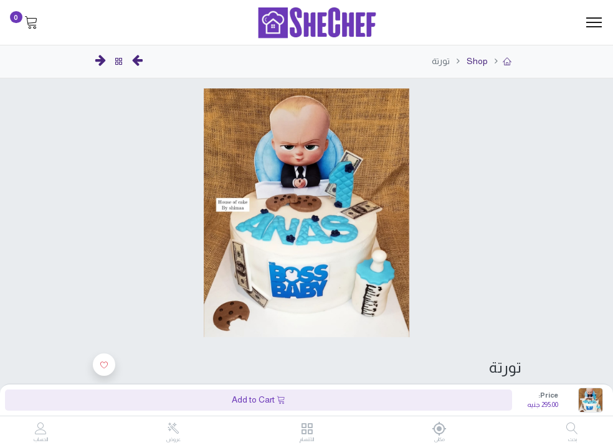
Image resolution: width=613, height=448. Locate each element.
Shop (476, 61)
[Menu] (594, 22)
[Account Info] (41, 429)
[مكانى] (439, 428)
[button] (104, 364)
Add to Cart (258, 399)
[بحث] (572, 429)
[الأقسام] (307, 429)
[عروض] (173, 428)
